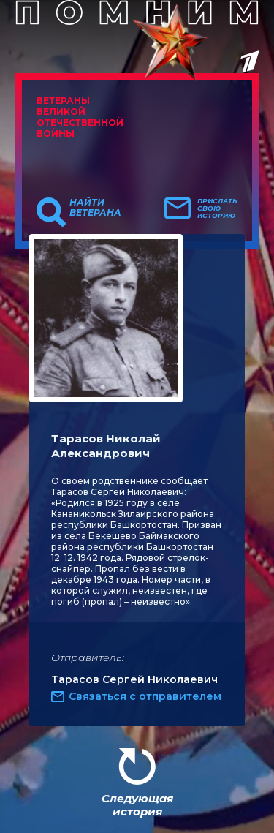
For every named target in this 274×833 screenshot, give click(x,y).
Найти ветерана (95, 207)
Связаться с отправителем (145, 696)
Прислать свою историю (217, 208)
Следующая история (137, 804)
